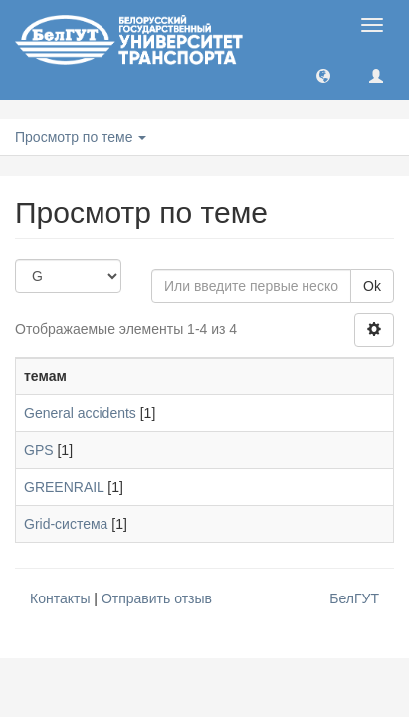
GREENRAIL (63, 487)
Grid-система (65, 524)
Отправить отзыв (157, 598)
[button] (323, 75)
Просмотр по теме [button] (80, 137)
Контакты (60, 598)
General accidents (80, 413)
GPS (39, 450)
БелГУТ (354, 598)
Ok (372, 286)
